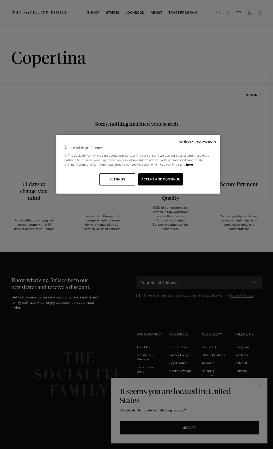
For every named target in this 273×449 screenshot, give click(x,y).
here (189, 164)
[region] (138, 164)
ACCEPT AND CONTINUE (160, 179)
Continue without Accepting (197, 141)
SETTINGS (117, 179)
